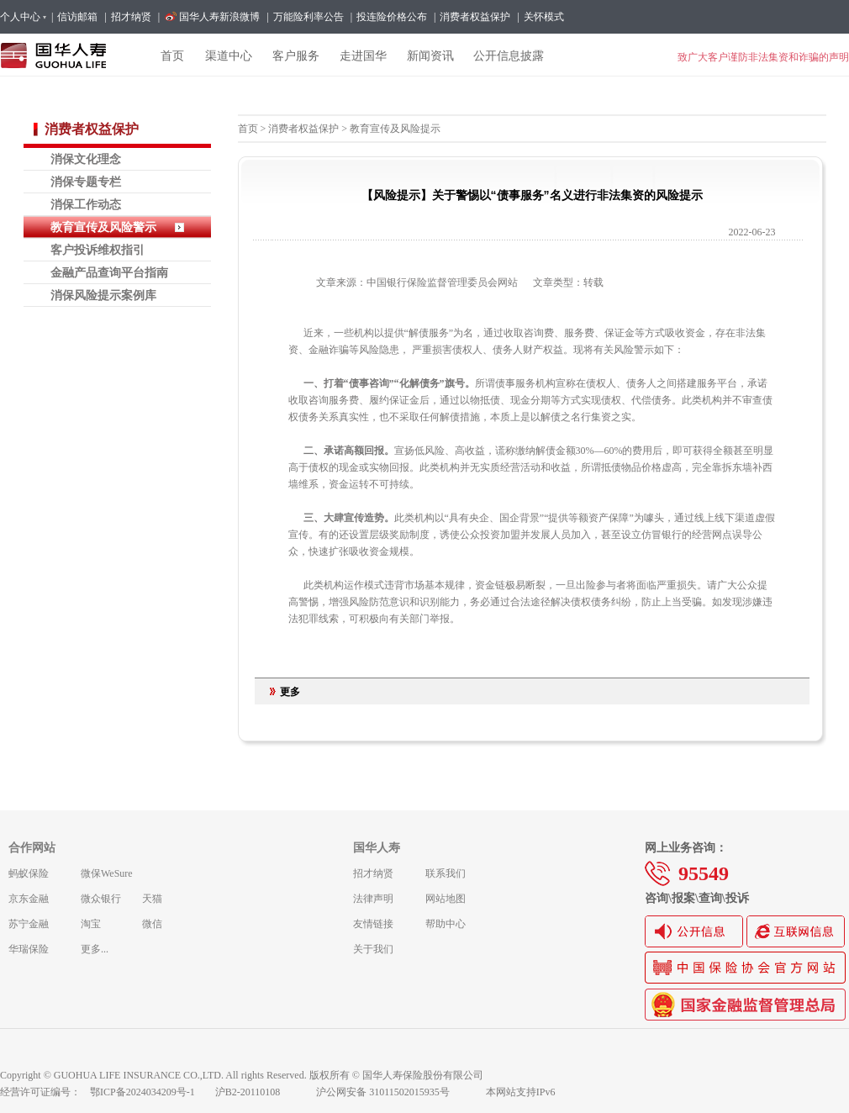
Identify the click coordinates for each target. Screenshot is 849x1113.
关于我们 (373, 949)
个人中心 (22, 17)
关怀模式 (544, 17)
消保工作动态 (85, 204)
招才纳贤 (131, 17)
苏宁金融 (28, 924)
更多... (94, 949)
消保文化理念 (85, 159)
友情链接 (373, 924)
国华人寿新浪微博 (219, 17)
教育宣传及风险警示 (103, 227)
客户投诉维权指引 (97, 249)
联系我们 (445, 873)
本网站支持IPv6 (521, 1092)
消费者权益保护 (475, 17)
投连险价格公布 (391, 17)
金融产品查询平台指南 (109, 272)
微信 (152, 924)
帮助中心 (445, 924)
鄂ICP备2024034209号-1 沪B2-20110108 (195, 1092)
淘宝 (91, 924)
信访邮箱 (77, 17)
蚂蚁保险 (28, 873)
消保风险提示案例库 (103, 295)
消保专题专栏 (85, 181)
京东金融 (28, 899)
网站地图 (445, 899)
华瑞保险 (28, 949)
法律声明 (373, 899)
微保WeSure (107, 873)
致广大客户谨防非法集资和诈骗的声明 (763, 57)
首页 (248, 129)
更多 (290, 692)
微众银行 (101, 899)
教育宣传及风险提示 (395, 129)
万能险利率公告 (308, 17)
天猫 (152, 899)
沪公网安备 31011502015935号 (394, 1092)
